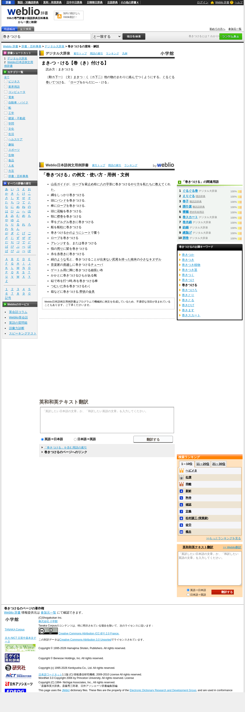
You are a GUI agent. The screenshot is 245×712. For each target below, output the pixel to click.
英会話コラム (18, 312)
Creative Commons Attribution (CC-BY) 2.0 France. (89, 633)
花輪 (60, 211)
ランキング (112, 53)
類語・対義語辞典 (28, 2)
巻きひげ (188, 305)
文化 (11, 128)
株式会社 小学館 (48, 621)
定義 (188, 511)
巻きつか (188, 254)
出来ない (106, 259)
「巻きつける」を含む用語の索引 (65, 447)
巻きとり (188, 295)
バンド (61, 200)
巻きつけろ (189, 290)
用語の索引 (96, 53)
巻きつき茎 (189, 270)
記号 (8, 298)
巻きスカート (191, 315)
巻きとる (188, 300)
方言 (11, 171)
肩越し (67, 264)
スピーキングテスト (23, 333)
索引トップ (80, 53)
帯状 (82, 291)
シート (86, 232)
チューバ (97, 264)
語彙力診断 (16, 328)
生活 (11, 134)
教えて (159, 184)
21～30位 (218, 464)
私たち (147, 184)
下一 (58, 77)
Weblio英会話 (18, 317)
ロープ (75, 82)
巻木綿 (187, 222)
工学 (11, 113)
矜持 (188, 497)
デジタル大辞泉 (54, 46)
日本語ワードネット (50, 674)
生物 (11, 155)
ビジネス (14, 81)
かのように (74, 232)
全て (6, 77)
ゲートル (57, 270)
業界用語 (14, 86)
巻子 (186, 201)
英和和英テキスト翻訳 (63, 401)
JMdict (65, 690)
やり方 (135, 184)
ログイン (202, 2)
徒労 (188, 525)
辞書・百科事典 (31, 46)
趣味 (11, 144)
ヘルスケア (15, 139)
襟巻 (60, 216)
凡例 (124, 53)
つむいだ (57, 286)
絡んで (133, 77)
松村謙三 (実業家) (197, 518)
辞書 (8, 2)
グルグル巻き (66, 222)
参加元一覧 (234, 28)
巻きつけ (188, 280)
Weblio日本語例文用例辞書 (67, 165)
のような (60, 259)
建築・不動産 (16, 118)
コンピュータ (16, 92)
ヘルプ (239, 2)
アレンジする (60, 243)
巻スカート (190, 217)
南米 (134, 259)
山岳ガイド (58, 184)
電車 (11, 97)
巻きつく (188, 275)
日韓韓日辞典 (95, 2)
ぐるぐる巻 (190, 190)
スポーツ (14, 149)
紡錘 (186, 227)
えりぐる (189, 196)
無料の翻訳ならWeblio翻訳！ (71, 15)
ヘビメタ (191, 470)
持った (126, 259)
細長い (95, 270)
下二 (98, 77)
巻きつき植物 (191, 265)
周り (60, 248)
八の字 (104, 184)
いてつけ (55, 82)
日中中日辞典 (74, 2)
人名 (11, 165)
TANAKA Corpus (15, 629)
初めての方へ (217, 28)
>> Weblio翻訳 (232, 547)
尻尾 (115, 259)
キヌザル (155, 259)
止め (91, 184)
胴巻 (186, 238)
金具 (92, 291)
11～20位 (202, 464)
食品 (11, 160)
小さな (144, 259)
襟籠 (186, 212)
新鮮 (188, 491)
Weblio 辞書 (222, 2)
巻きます (188, 310)
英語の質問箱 (18, 322)
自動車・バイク (18, 102)
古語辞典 (112, 2)
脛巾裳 (187, 206)
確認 (188, 504)
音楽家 (55, 264)
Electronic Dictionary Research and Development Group (163, 690)
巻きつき (188, 260)
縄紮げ (187, 232)
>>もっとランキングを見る (223, 538)
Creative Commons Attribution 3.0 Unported (86, 639)
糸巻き (61, 254)
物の (113, 77)
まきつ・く (81, 77)
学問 (11, 123)
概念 (188, 531)
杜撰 (188, 477)
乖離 (188, 484)
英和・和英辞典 (52, 2)
